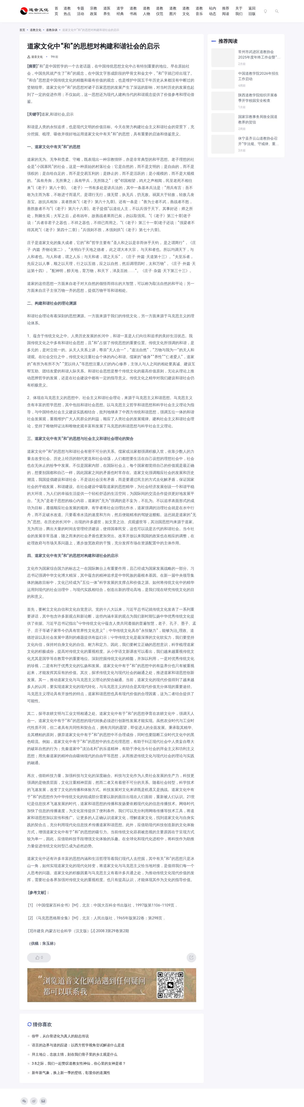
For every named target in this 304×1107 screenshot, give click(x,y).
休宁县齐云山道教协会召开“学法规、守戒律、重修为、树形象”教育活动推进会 (258, 141)
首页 (56, 11)
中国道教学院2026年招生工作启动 (258, 76)
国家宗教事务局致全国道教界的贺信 (257, 119)
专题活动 (80, 11)
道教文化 (186, 11)
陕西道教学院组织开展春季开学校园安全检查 (257, 98)
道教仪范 (159, 11)
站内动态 (212, 11)
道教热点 (67, 11)
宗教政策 (93, 11)
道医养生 (106, 11)
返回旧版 (252, 11)
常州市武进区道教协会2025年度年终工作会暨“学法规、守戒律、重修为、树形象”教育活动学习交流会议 (259, 55)
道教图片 (172, 11)
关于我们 (238, 11)
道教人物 (146, 11)
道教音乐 (199, 11)
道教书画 (133, 11)
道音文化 (35, 57)
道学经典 (120, 11)
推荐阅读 (225, 11)
